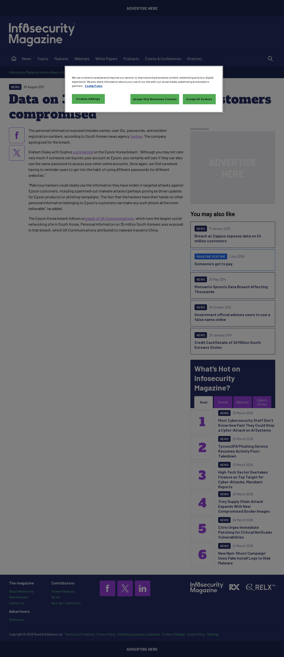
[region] (144, 89)
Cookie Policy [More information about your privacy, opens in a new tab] (94, 85)
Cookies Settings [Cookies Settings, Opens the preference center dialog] (88, 98)
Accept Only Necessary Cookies (155, 99)
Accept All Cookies (199, 99)
